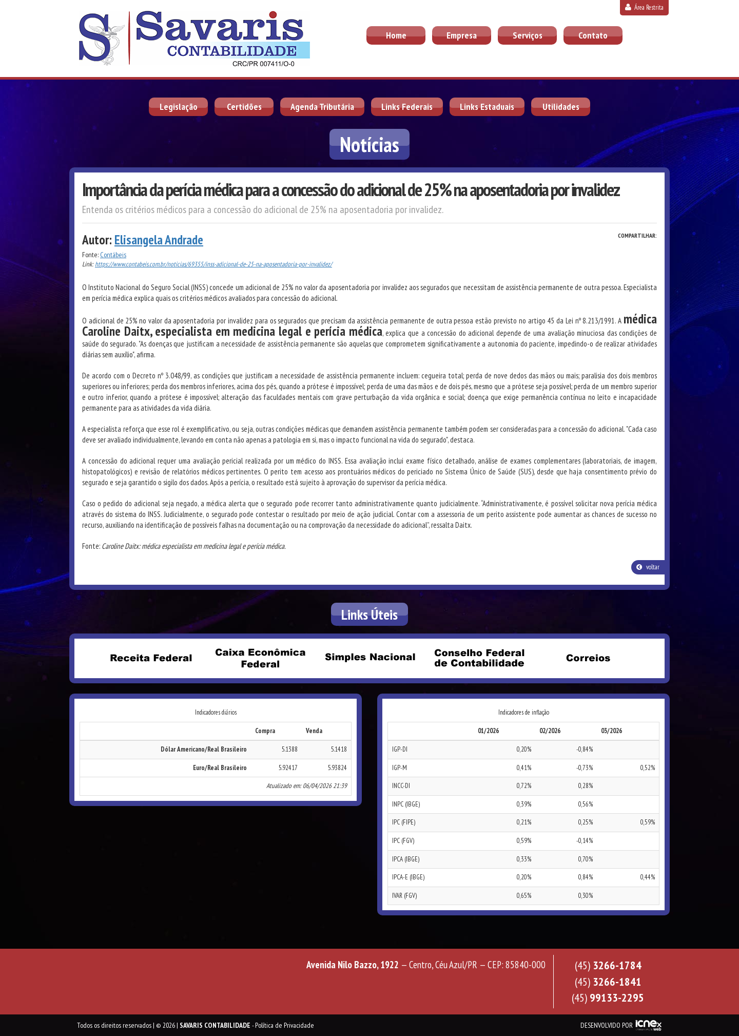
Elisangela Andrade (158, 240)
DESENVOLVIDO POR (606, 1025)
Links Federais (407, 106)
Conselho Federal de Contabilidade (479, 658)
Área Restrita (644, 7)
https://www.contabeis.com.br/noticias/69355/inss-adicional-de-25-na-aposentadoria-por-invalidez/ (213, 264)
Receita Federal (151, 658)
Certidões (244, 106)
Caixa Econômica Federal (260, 658)
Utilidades (560, 106)
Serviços (527, 35)
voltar (647, 567)
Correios (588, 658)
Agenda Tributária (322, 106)
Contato (593, 35)
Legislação (179, 106)
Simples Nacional (369, 658)
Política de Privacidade (284, 1025)
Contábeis (113, 254)
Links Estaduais (487, 106)
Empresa (461, 35)
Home (396, 35)
